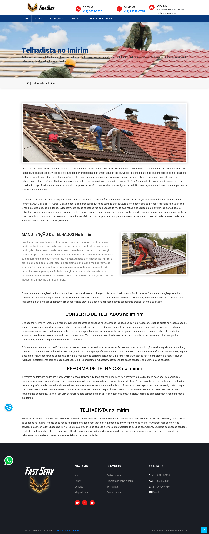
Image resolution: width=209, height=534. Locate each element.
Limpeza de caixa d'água (120, 481)
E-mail (155, 492)
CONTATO (76, 18)
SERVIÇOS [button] (56, 18)
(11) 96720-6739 (134, 11)
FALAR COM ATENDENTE (102, 18)
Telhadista (112, 487)
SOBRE (39, 18)
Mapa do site (81, 492)
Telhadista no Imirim (43, 83)
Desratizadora (114, 492)
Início (77, 475)
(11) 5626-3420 (92, 11)
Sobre (78, 481)
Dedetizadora (114, 475)
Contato (79, 487)
